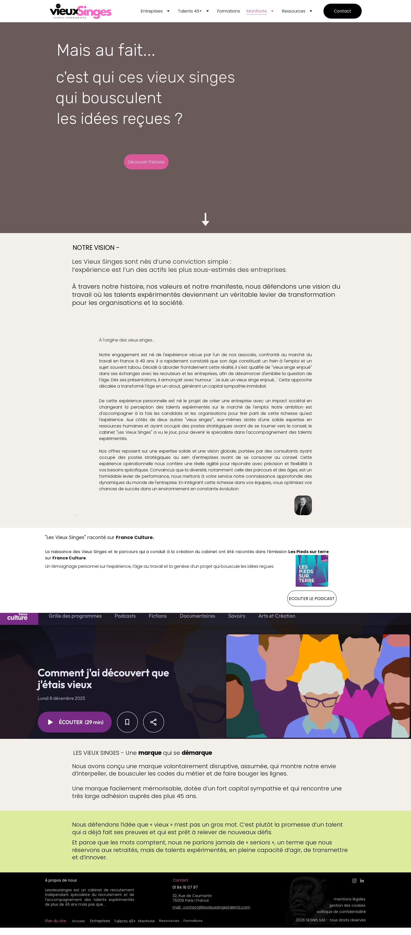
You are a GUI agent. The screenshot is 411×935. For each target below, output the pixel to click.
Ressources (293, 11)
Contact (342, 11)
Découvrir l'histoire (146, 162)
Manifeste (257, 11)
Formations (228, 11)
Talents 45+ (190, 11)
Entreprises (152, 11)
